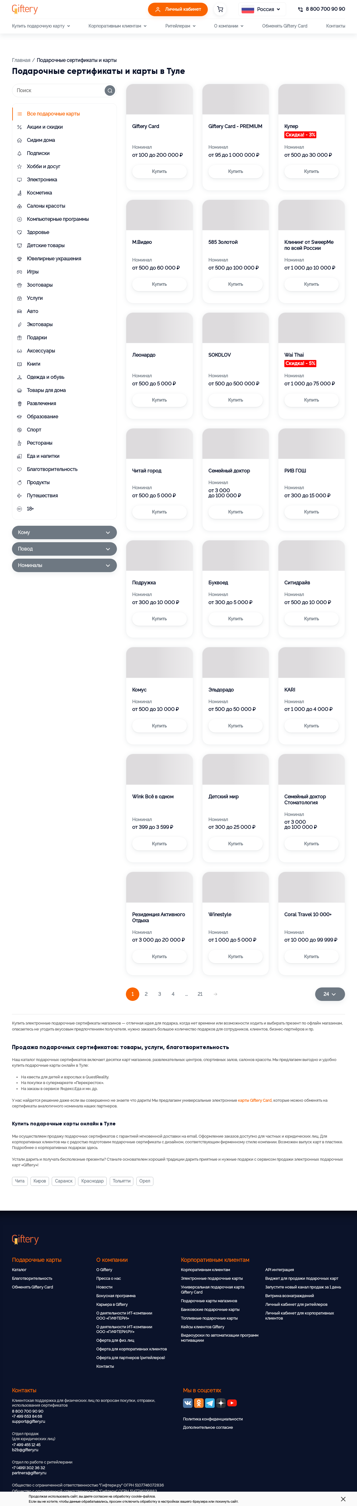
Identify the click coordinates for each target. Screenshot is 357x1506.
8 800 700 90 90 (27, 1411)
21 (200, 994)
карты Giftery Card (254, 1100)
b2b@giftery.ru (25, 1450)
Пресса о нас (108, 1278)
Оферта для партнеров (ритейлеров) (130, 1357)
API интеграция (279, 1270)
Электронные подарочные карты (212, 1278)
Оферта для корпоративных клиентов (131, 1349)
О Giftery (104, 1270)
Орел (147, 1181)
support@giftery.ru (28, 1421)
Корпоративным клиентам (205, 1270)
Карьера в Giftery (112, 1304)
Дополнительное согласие (208, 1427)
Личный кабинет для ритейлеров (296, 1304)
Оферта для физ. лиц (115, 1340)
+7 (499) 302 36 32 (28, 1468)
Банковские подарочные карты (210, 1309)
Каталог (19, 1270)
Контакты (335, 25)
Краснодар (94, 1181)
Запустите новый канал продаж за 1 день (303, 1287)
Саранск (65, 1181)
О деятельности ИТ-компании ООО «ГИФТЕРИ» (124, 1315)
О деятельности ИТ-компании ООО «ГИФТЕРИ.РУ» (124, 1329)
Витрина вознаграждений (289, 1296)
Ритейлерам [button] (180, 26)
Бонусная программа (115, 1296)
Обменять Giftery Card (284, 25)
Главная (21, 60)
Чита (20, 1181)
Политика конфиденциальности (213, 1419)
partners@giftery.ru (29, 1473)
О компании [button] (228, 26)
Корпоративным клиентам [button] (117, 26)
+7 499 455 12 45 (26, 1445)
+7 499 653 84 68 (27, 1416)
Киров (40, 1181)
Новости (104, 1287)
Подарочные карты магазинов (209, 1301)
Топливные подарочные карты (209, 1318)
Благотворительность (32, 1278)
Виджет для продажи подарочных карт (301, 1278)
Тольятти (124, 1181)
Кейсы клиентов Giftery (202, 1327)
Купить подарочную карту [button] (41, 26)
